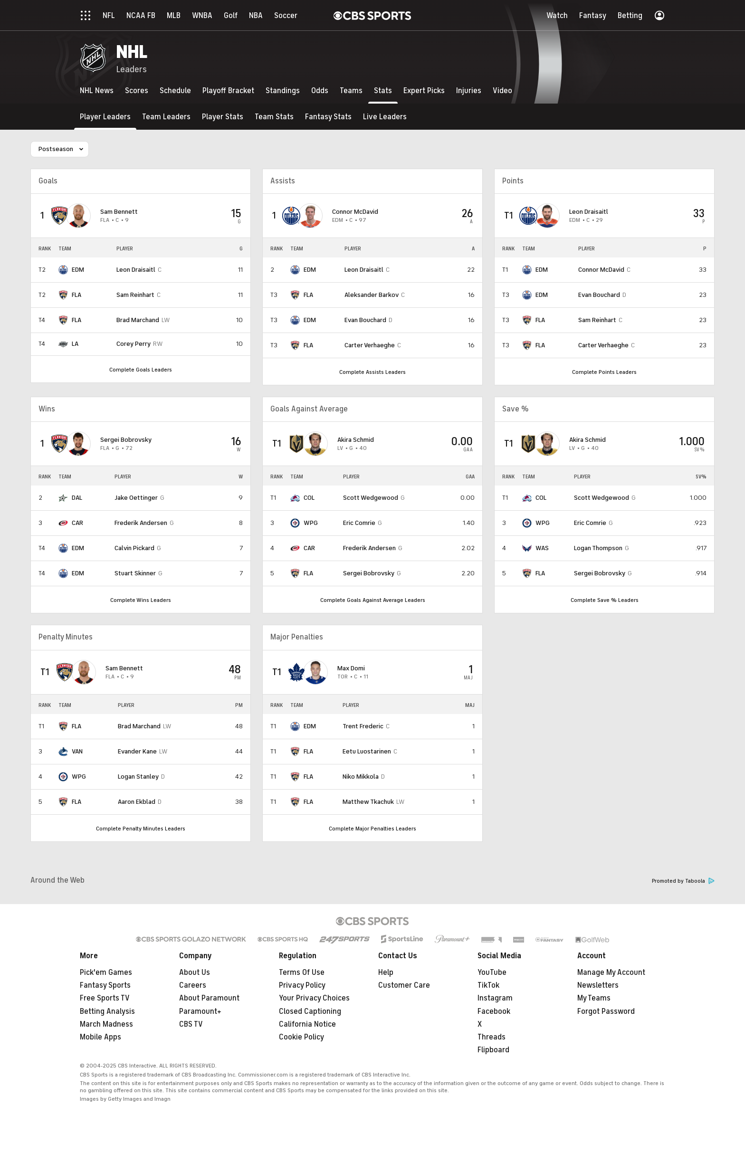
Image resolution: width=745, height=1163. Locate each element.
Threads (492, 1037)
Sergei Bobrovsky (126, 440)
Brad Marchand (137, 320)
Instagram (495, 998)
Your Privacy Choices (314, 998)
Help (385, 972)
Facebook (494, 1011)
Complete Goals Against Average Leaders (372, 600)
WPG (311, 523)
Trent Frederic (363, 726)
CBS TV (191, 1024)
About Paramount (209, 998)
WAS (542, 548)
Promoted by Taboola (683, 881)
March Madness (106, 1024)
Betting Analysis (107, 1011)
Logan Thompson (598, 548)
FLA (76, 295)
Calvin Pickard (134, 548)
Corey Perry (133, 344)
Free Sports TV (105, 998)
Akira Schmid (355, 440)
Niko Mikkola (361, 776)
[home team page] (59, 215)
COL (309, 498)
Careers (192, 985)
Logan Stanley (138, 776)
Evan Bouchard (365, 320)
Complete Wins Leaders (140, 600)
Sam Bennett (119, 212)
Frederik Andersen (141, 523)
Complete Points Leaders (604, 372)
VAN (77, 751)
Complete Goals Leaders (140, 369)
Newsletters (598, 985)
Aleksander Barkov (371, 295)
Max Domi (351, 668)
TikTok (488, 985)
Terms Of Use (302, 972)
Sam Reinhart (135, 295)
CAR (77, 523)
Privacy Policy (302, 985)
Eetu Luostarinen (367, 751)
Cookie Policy (301, 1037)
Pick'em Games (106, 972)
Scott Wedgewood (370, 498)
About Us (194, 972)
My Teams (594, 998)
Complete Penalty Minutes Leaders (140, 828)
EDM (78, 270)
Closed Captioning (310, 1011)
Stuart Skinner (135, 573)
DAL (77, 498)
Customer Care (404, 985)
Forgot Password (606, 1011)
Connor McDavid (355, 212)
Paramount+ (200, 1011)
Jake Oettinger (136, 498)
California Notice (307, 1024)
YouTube (492, 972)
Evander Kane (137, 751)
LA (75, 344)
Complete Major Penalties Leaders (372, 828)
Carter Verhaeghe (369, 345)
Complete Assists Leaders (372, 372)
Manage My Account (611, 972)
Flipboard (493, 1050)
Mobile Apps (100, 1037)
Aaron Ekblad (136, 802)
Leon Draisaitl (135, 270)
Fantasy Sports (105, 985)
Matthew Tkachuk (368, 802)
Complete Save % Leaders (605, 600)
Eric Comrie (359, 523)
